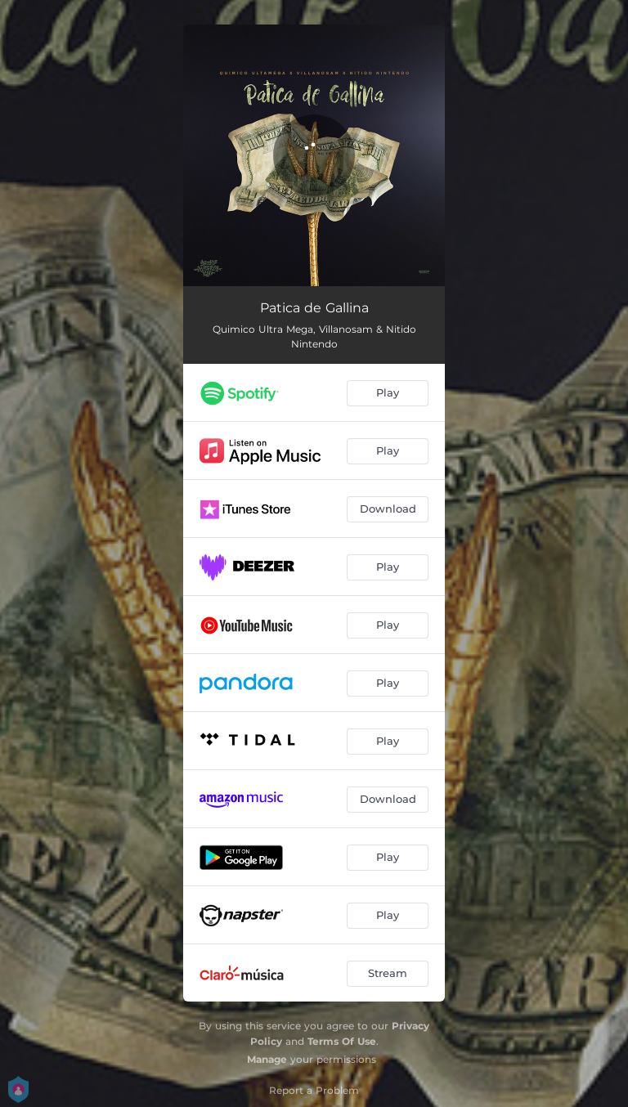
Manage (267, 1059)
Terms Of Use (341, 1041)
